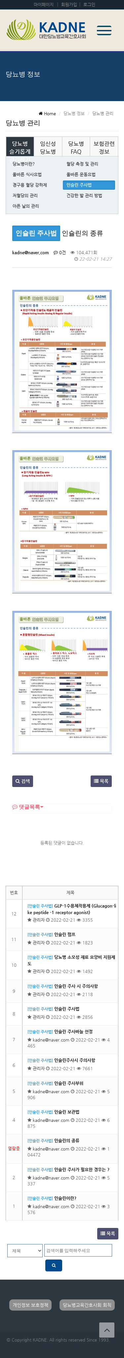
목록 (101, 781)
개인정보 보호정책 (30, 1305)
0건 (60, 252)
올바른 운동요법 (81, 174)
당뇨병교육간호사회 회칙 (87, 1305)
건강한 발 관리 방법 (84, 195)
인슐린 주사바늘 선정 (73, 1031)
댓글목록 (26, 806)
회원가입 (69, 4)
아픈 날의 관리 (26, 206)
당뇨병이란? (24, 163)
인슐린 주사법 (79, 184)
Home (47, 113)
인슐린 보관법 (66, 1111)
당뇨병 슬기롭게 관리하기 (19, 151)
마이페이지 (44, 4)
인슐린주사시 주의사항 (74, 1060)
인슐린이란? (65, 1198)
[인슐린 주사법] (40, 906)
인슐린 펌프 (64, 934)
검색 (23, 781)
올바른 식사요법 (27, 174)
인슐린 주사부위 (68, 1083)
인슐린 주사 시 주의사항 (76, 986)
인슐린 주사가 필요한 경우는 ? (81, 1169)
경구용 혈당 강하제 (30, 184)
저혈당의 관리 (25, 195)
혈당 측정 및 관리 (82, 163)
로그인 (89, 4)
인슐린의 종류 (66, 1140)
